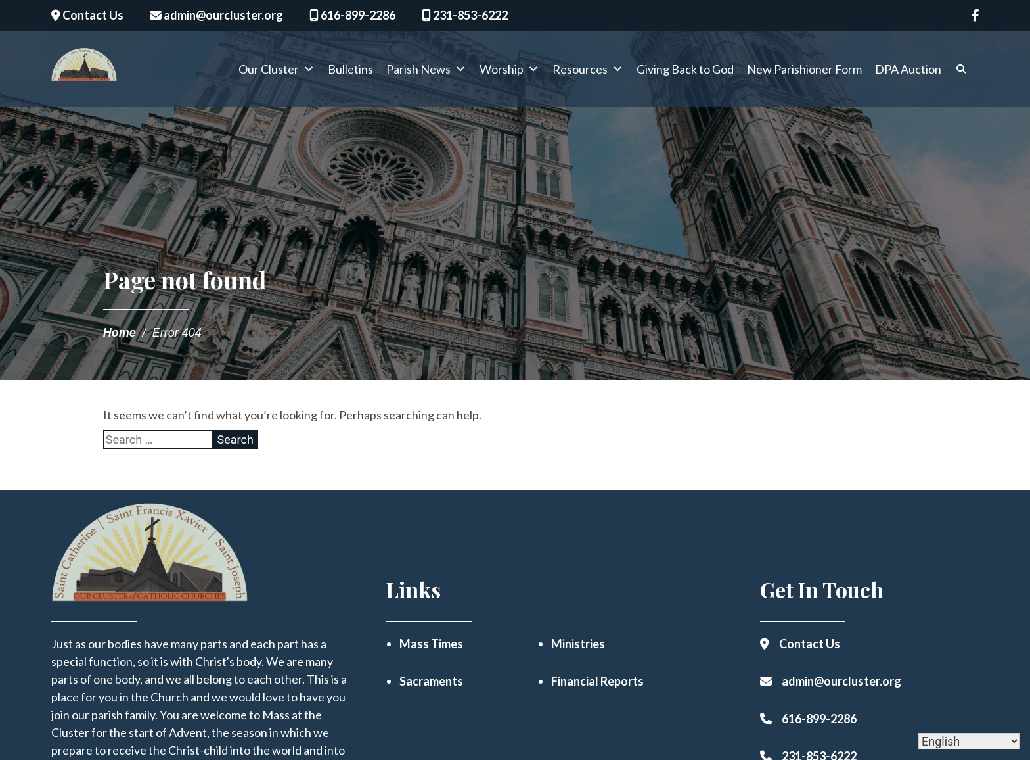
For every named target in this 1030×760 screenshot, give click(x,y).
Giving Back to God (685, 71)
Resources (587, 72)
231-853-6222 (465, 15)
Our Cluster (276, 72)
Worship (509, 72)
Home (119, 332)
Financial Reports (597, 681)
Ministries (578, 643)
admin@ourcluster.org (216, 15)
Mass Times (431, 643)
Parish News (426, 72)
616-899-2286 (352, 15)
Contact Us (87, 15)
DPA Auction (908, 71)
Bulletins (350, 71)
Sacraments (431, 681)
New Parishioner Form (804, 71)
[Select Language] (969, 741)
